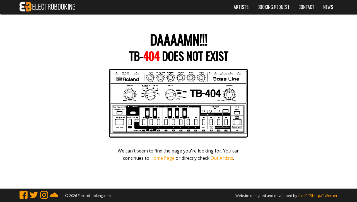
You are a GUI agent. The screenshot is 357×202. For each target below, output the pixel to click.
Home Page (162, 158)
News (328, 7)
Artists (241, 7)
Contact (306, 7)
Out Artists (222, 158)
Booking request (273, 7)
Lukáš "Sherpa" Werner (317, 195)
